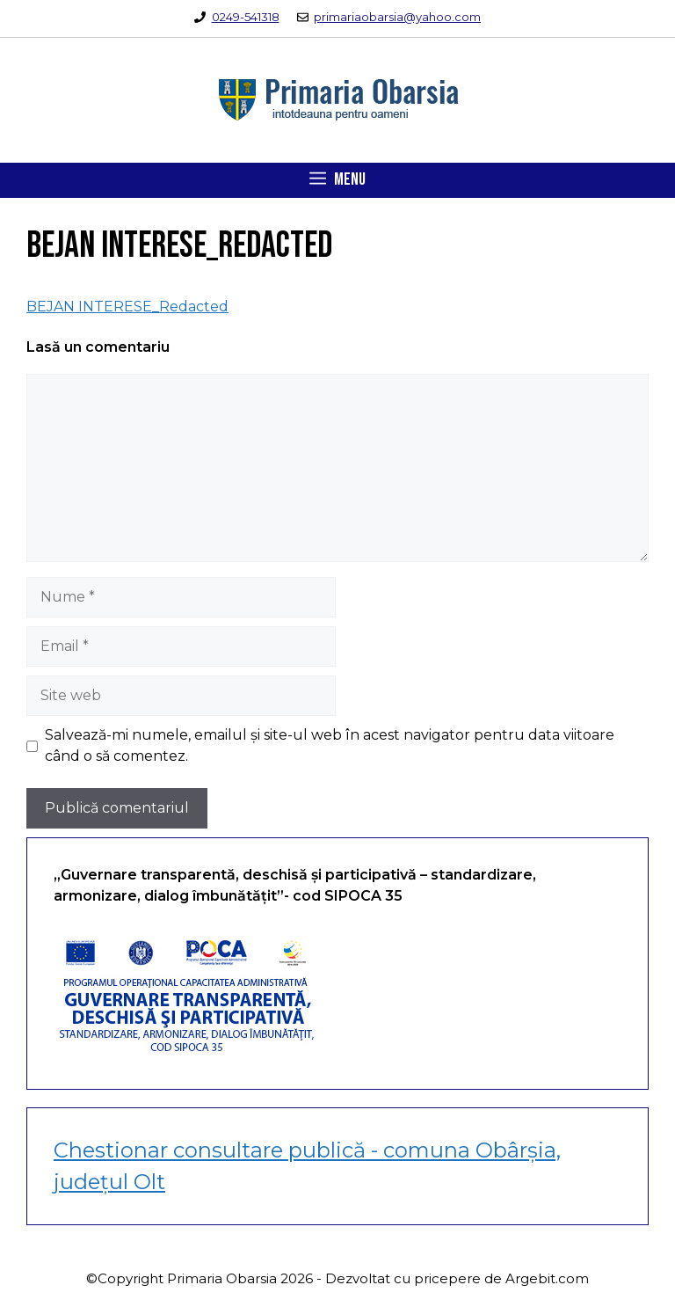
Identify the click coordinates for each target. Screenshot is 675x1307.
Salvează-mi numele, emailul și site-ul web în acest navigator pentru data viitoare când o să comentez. (329, 745)
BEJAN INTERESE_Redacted (127, 306)
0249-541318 (245, 17)
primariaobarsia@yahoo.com (397, 17)
